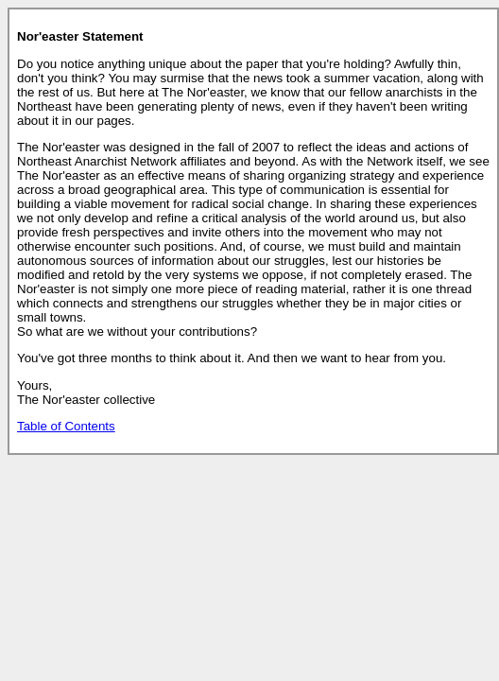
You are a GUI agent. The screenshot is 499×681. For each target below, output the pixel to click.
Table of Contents (66, 426)
